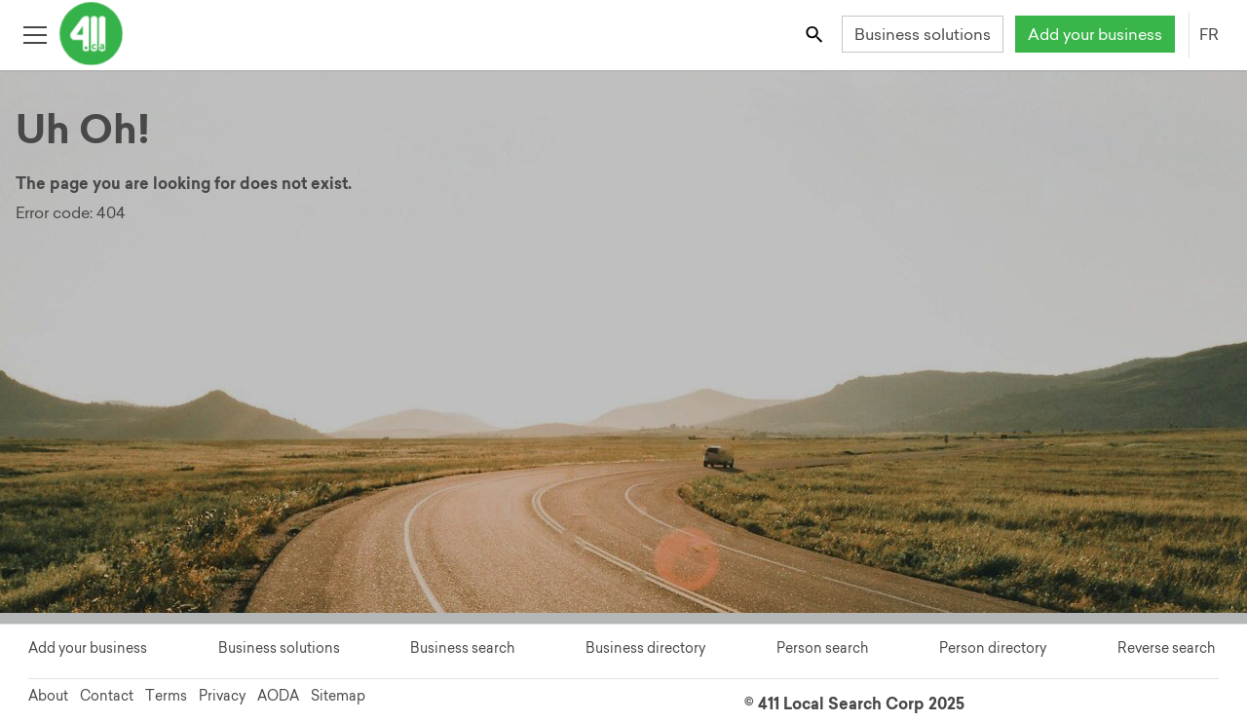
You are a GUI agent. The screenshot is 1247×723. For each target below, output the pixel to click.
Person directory (992, 648)
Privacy (222, 695)
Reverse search (1166, 648)
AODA (278, 695)
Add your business (1095, 34)
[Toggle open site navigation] (35, 34)
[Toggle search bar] (816, 34)
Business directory (645, 648)
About (48, 695)
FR (1209, 34)
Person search (822, 648)
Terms (166, 695)
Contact (106, 695)
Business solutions (922, 34)
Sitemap (338, 695)
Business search (462, 648)
